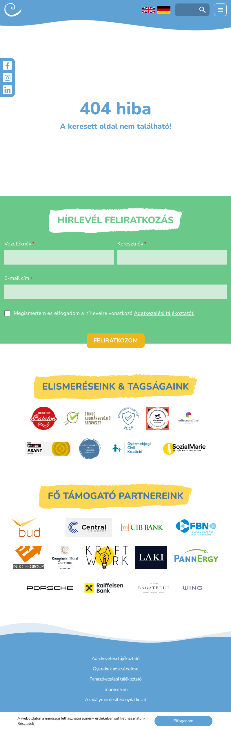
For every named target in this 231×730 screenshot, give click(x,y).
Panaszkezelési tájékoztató (116, 679)
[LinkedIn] (7, 89)
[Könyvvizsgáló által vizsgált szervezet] (89, 448)
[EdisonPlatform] (189, 418)
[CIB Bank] (142, 527)
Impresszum (115, 689)
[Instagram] (7, 77)
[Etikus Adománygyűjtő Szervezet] (87, 418)
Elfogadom (183, 721)
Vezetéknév (17, 243)
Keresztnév (130, 243)
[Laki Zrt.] (151, 557)
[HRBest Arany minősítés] (48, 448)
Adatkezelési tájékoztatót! (164, 313)
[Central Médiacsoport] (89, 527)
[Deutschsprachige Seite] (163, 9)
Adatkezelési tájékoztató (116, 658)
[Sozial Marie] (184, 448)
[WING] (192, 587)
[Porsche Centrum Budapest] (50, 588)
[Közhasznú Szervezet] (128, 418)
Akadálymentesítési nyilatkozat (115, 699)
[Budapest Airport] (35, 527)
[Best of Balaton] (43, 418)
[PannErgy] (196, 557)
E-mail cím (18, 278)
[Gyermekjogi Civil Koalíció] (132, 449)
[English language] (148, 9)
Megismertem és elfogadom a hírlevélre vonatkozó (104, 313)
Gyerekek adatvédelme (115, 669)
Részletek (25, 723)
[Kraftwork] (107, 557)
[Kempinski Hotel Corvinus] (65, 557)
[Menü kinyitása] (220, 9)
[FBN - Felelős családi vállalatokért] (196, 527)
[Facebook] (7, 65)
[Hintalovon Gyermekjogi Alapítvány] (157, 418)
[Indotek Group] (28, 557)
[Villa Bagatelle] (153, 587)
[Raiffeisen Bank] (104, 588)
